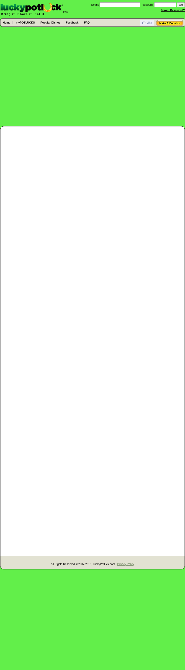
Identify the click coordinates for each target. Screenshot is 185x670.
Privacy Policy (125, 564)
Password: (147, 4)
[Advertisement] (49, 76)
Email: (95, 4)
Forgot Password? (173, 10)
